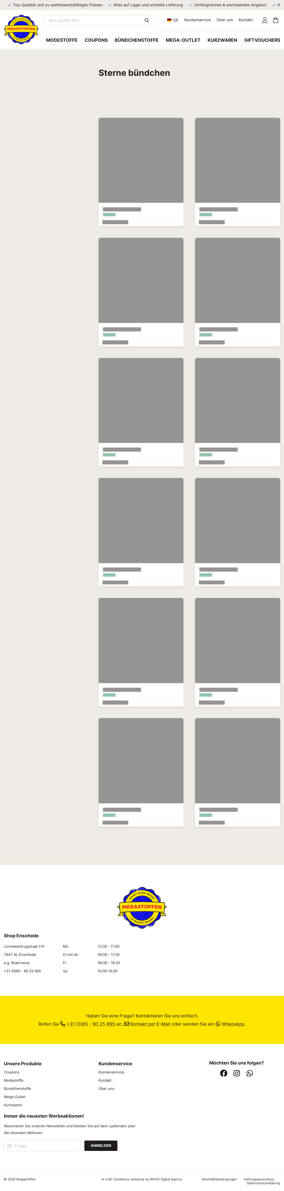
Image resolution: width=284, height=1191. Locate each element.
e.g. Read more (17, 963)
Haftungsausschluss (259, 1179)
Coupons (96, 40)
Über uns (224, 19)
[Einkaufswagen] (275, 20)
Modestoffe (62, 40)
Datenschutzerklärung (263, 1183)
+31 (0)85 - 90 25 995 (22, 971)
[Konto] (264, 20)
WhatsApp (230, 1024)
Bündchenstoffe (137, 40)
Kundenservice (197, 19)
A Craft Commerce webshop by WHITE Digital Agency (142, 1179)
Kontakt (246, 19)
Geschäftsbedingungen (219, 1179)
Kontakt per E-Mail (147, 1024)
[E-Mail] (42, 1146)
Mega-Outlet (183, 40)
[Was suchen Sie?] (99, 20)
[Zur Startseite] (23, 29)
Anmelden (101, 1145)
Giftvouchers (262, 40)
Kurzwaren (222, 40)
